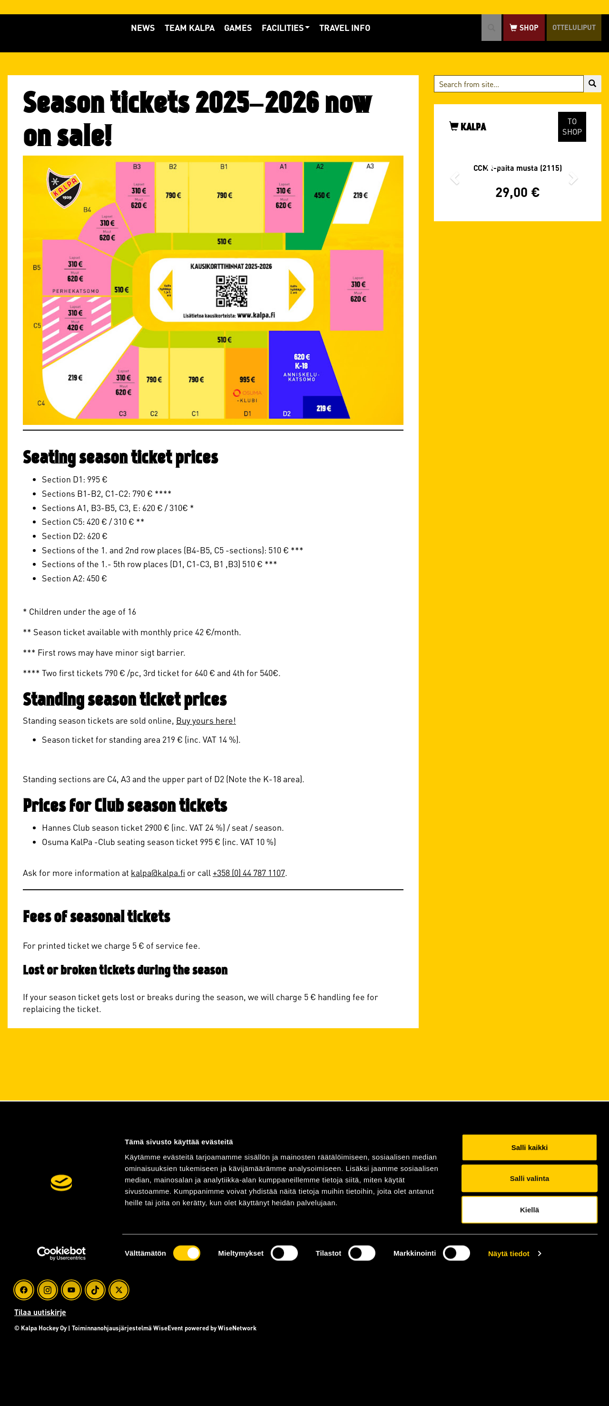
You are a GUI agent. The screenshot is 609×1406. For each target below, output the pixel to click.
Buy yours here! (206, 720)
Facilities (273, 27)
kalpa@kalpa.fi (158, 872)
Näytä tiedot (509, 1387)
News (130, 27)
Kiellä (529, 1343)
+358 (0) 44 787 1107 (249, 872)
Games (226, 27)
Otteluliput (567, 27)
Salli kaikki (529, 1281)
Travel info (332, 27)
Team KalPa (177, 27)
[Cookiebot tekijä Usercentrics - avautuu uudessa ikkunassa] (61, 1387)
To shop (572, 126)
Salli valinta (530, 1312)
